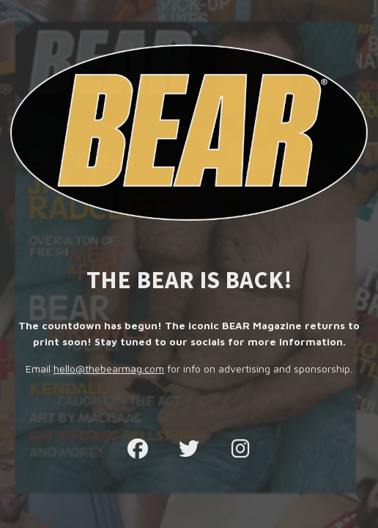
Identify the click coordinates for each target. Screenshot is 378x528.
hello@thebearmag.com (108, 368)
